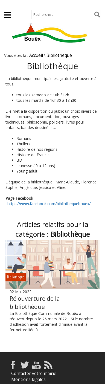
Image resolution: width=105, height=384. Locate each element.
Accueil (9, 4)
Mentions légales (28, 379)
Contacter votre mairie (33, 373)
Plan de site (35, 4)
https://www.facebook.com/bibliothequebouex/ (49, 203)
